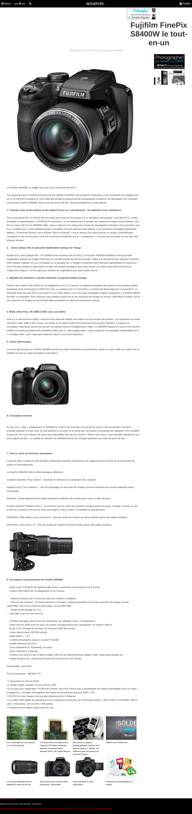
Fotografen (52, 808)
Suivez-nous (37, 804)
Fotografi (42, 808)
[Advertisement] (81, 25)
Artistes (70, 808)
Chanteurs (98, 808)
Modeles (107, 808)
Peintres (62, 808)
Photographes (6, 808)
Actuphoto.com (8, 799)
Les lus (19, 3)
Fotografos (32, 808)
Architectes (79, 808)
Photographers (20, 808)
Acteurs (89, 808)
